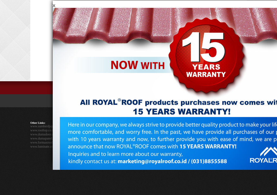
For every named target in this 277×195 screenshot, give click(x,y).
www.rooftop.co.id (42, 130)
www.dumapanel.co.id (45, 138)
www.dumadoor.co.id (44, 134)
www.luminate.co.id (43, 146)
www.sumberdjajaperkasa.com (50, 126)
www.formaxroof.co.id (45, 142)
